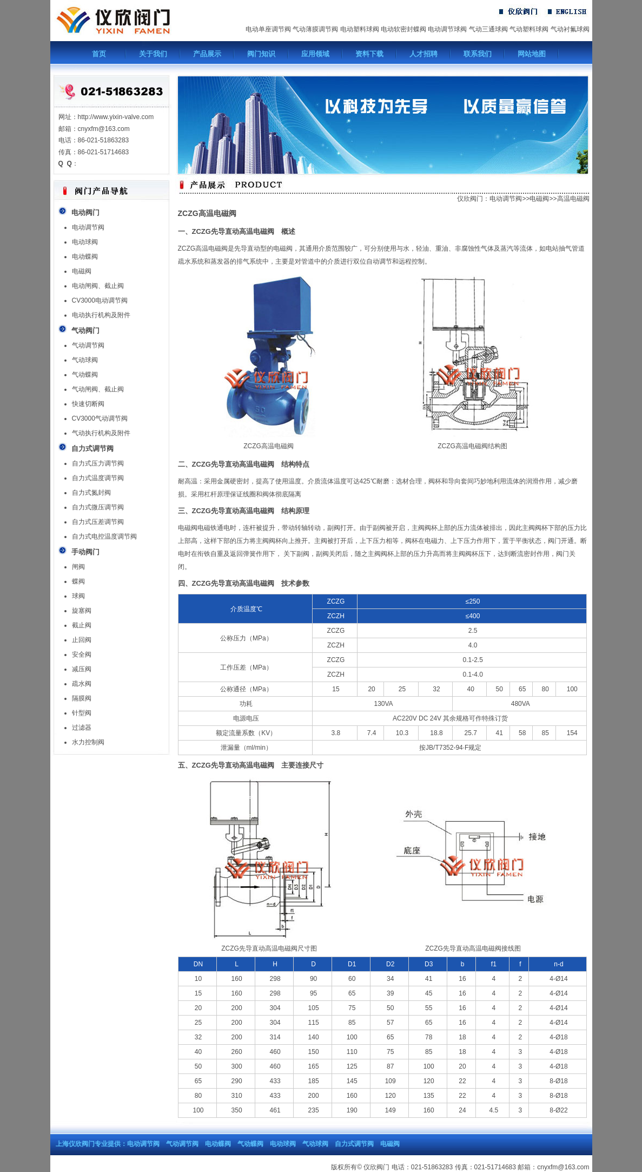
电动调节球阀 (447, 29)
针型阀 (81, 713)
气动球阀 (85, 360)
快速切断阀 (88, 404)
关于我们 (153, 54)
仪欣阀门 (470, 198)
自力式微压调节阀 (98, 507)
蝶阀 (78, 581)
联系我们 (478, 54)
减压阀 (81, 669)
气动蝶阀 (85, 374)
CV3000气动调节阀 (100, 418)
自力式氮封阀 (91, 492)
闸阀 (78, 567)
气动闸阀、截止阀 (98, 389)
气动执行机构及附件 (101, 433)
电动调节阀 (88, 227)
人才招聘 (423, 54)
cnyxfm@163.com (563, 1167)
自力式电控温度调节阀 (104, 536)
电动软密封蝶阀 (403, 29)
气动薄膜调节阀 (315, 29)
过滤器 (81, 727)
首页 (99, 54)
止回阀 (81, 640)
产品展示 (207, 54)
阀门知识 (261, 54)
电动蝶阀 (85, 256)
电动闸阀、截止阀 (98, 286)
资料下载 (369, 54)
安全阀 (81, 654)
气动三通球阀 (488, 29)
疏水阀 (81, 684)
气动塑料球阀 (528, 29)
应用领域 (315, 54)
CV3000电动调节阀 (100, 300)
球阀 (78, 596)
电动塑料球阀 (359, 29)
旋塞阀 (81, 610)
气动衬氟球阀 (570, 29)
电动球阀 (85, 242)
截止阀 (81, 625)
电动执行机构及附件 (101, 315)
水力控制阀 (88, 742)
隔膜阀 (81, 698)
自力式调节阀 (354, 1144)
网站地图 (532, 54)
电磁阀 (81, 271)
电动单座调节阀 (268, 29)
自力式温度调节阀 (98, 478)
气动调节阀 (88, 345)
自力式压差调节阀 (98, 522)
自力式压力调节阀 (98, 463)
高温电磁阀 (573, 198)
